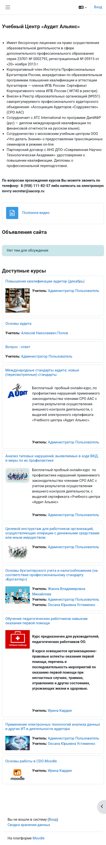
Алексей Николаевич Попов (44, 333)
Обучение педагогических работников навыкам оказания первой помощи (46, 620)
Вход (98, 7)
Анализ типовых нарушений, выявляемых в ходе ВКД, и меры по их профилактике (51, 458)
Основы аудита (18, 323)
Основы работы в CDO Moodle (31, 761)
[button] (83, 7)
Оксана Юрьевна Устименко (71, 605)
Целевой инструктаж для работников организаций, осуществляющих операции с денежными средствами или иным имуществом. (52, 533)
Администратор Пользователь (73, 291)
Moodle (39, 838)
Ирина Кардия (60, 710)
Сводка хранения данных (29, 825)
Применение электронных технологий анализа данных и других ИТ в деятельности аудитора (52, 726)
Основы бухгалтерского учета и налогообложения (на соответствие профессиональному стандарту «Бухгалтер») (51, 574)
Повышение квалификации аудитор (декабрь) (45, 281)
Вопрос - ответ (17, 347)
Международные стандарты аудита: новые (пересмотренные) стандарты (42, 372)
